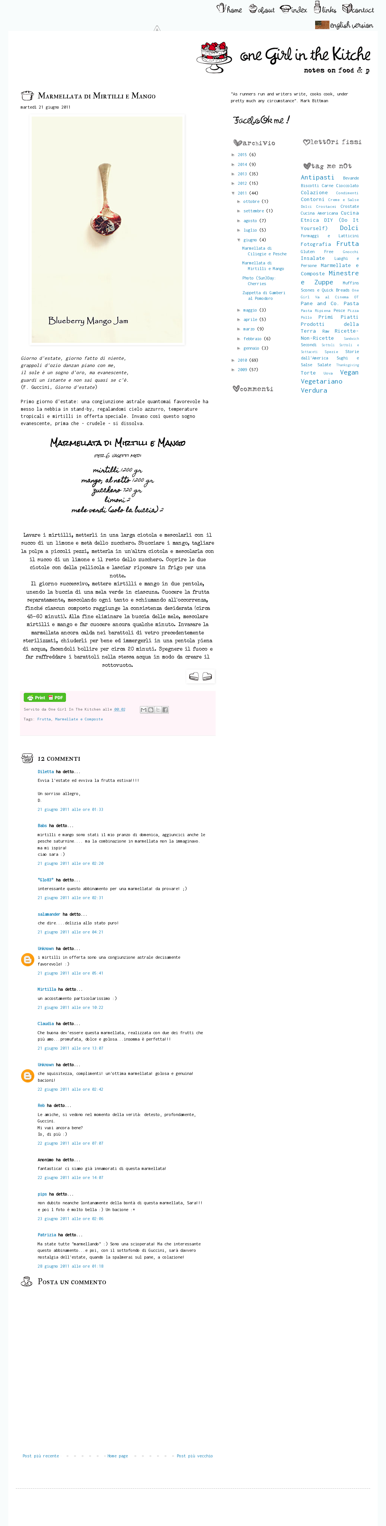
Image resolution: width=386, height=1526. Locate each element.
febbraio (254, 338)
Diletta (46, 771)
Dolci (349, 228)
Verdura (314, 390)
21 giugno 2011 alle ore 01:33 (70, 809)
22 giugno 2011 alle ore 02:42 (70, 1089)
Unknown (46, 948)
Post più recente (41, 1455)
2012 (243, 183)
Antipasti (318, 177)
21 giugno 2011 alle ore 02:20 (70, 863)
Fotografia (316, 244)
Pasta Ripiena (316, 310)
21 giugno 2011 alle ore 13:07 (70, 1047)
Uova (328, 373)
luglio (251, 229)
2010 (243, 360)
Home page (117, 1455)
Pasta (351, 303)
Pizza (353, 310)
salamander (49, 914)
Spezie (331, 351)
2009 (243, 369)
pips (42, 1193)
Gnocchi (351, 251)
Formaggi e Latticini (330, 235)
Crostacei (326, 206)
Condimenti (347, 192)
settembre (255, 210)
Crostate (350, 206)
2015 (243, 154)
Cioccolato (347, 185)
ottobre (253, 201)
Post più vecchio (195, 1455)
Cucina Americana (319, 212)
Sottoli (328, 345)
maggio (251, 309)
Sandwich (351, 338)
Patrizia (47, 1234)
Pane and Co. (320, 303)
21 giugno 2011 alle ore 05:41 (70, 972)
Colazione (314, 192)
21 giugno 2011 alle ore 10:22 (70, 1007)
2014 (243, 164)
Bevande (351, 177)
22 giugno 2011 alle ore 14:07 (70, 1177)
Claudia (46, 1023)
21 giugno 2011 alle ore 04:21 (70, 931)
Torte (308, 373)
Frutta (44, 719)
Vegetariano (321, 381)
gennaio (253, 347)
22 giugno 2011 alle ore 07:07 (70, 1143)
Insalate (313, 258)
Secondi (309, 344)
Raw (325, 331)
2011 (243, 192)
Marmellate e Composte (79, 719)
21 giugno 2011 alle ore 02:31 (70, 897)
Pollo (306, 317)
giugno (251, 239)
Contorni (313, 199)
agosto (251, 220)
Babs (42, 825)
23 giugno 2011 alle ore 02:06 (70, 1218)
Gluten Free (317, 251)
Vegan (349, 372)
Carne (327, 185)
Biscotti (310, 185)
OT (356, 297)
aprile (251, 319)
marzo (250, 328)
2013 (243, 173)
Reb (41, 1105)
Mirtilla (47, 989)
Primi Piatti (339, 317)
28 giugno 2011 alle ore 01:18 (70, 1265)
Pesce (339, 310)
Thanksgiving (347, 365)
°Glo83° (46, 879)
